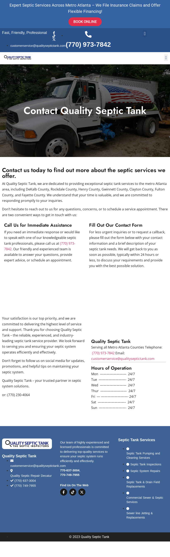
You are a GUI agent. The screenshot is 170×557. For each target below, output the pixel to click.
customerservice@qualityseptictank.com (122, 358)
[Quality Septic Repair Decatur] (128, 304)
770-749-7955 (69, 475)
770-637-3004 (69, 471)
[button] (145, 33)
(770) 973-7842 (103, 353)
